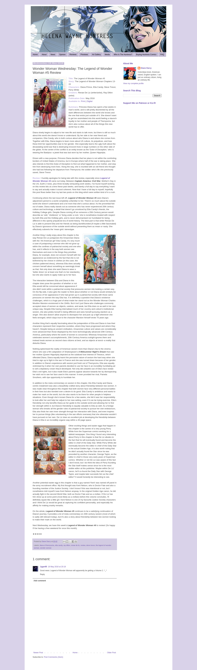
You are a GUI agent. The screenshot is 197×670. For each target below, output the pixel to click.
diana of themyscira (47, 545)
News (52, 54)
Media (107, 54)
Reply (42, 574)
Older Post (111, 653)
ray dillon (66, 545)
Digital (89, 101)
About (44, 54)
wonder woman (45, 548)
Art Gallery (96, 54)
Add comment (40, 581)
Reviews (73, 54)
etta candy (58, 545)
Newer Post (38, 653)
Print (83, 101)
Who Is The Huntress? (123, 54)
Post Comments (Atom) (53, 657)
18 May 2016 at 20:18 (57, 567)
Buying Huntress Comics (146, 54)
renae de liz (75, 545)
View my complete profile (133, 83)
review (83, 545)
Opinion (62, 54)
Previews (84, 54)
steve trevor (90, 545)
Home (35, 54)
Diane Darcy (146, 68)
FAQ (162, 54)
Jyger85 (43, 567)
